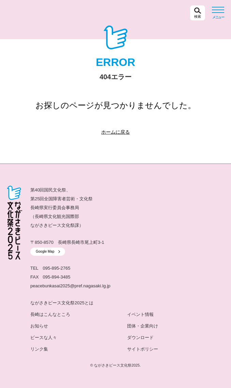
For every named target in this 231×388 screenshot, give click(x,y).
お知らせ (39, 325)
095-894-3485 (57, 277)
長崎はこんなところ (50, 314)
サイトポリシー (142, 349)
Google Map (45, 251)
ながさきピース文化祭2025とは (61, 302)
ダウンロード (140, 337)
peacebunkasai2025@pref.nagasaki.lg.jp (70, 285)
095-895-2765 (57, 268)
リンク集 (39, 349)
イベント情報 (140, 314)
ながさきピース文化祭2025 (40, 13)
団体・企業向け (142, 325)
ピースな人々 (43, 337)
